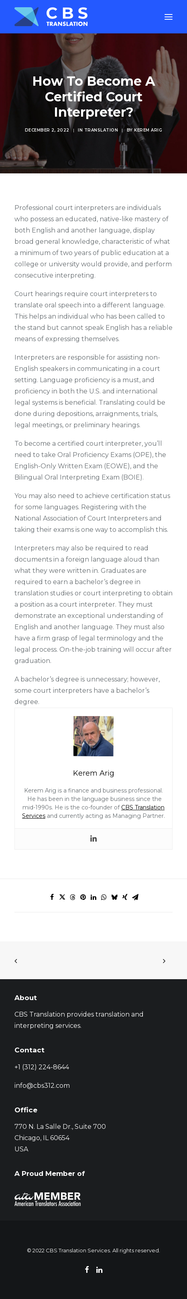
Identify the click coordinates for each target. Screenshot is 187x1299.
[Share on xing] (125, 897)
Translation (101, 130)
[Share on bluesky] (114, 897)
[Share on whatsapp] (104, 897)
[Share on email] (135, 897)
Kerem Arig (148, 130)
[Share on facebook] (52, 897)
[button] (168, 16)
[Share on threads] (72, 897)
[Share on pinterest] (83, 897)
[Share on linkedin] (93, 897)
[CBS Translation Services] (50, 16)
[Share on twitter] (62, 897)
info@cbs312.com (42, 1085)
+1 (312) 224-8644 (41, 1067)
